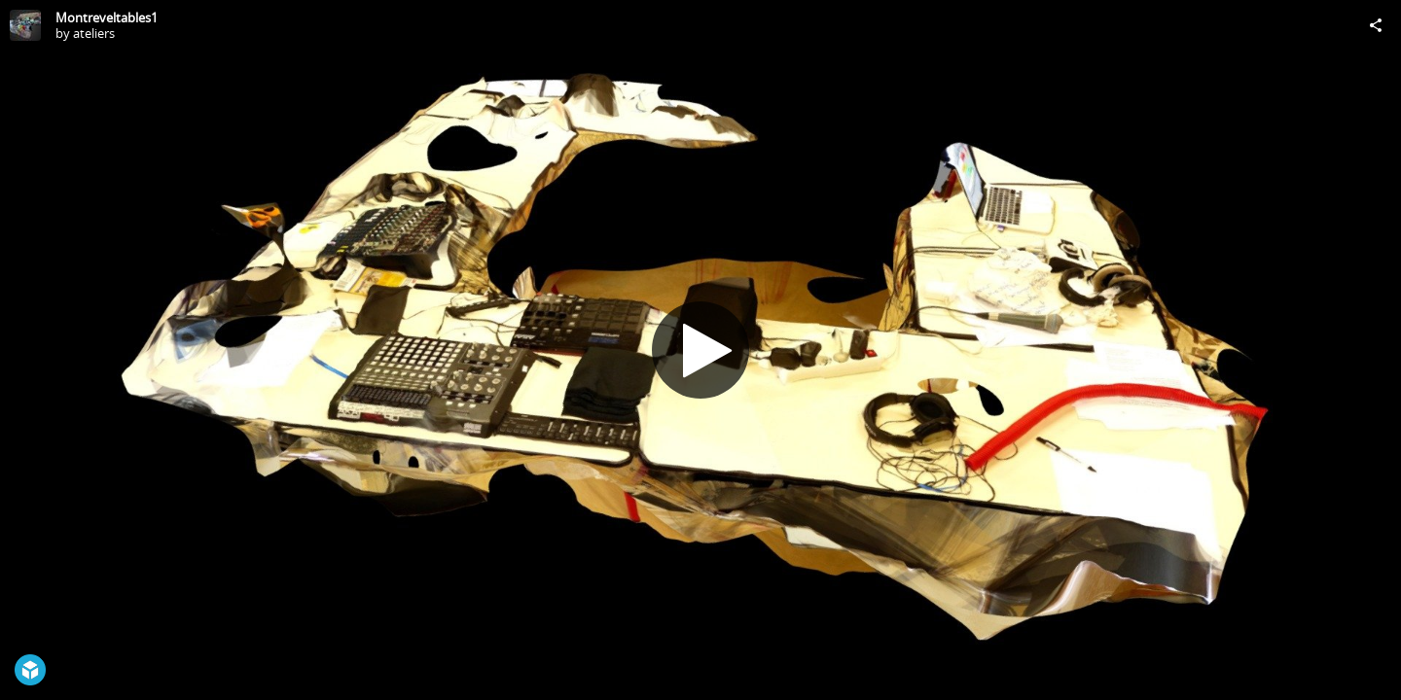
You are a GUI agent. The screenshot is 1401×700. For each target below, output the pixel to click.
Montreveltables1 (106, 17)
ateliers (94, 33)
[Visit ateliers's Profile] (25, 25)
